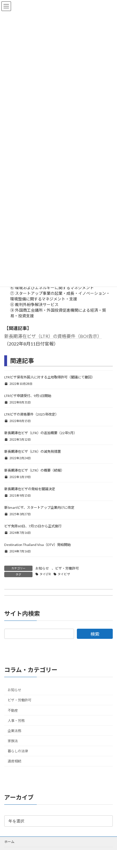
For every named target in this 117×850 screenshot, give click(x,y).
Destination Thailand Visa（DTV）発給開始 (37, 545)
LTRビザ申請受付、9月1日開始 (27, 396)
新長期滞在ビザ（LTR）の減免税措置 (32, 451)
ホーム (9, 842)
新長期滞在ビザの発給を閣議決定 (29, 489)
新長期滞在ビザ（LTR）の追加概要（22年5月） (40, 433)
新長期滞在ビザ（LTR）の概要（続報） (34, 470)
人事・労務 (16, 721)
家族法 (13, 741)
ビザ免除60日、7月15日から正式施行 (33, 526)
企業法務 (14, 731)
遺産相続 (14, 761)
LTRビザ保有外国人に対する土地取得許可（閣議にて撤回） (49, 377)
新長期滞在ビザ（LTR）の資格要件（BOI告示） (53, 336)
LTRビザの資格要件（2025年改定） (31, 414)
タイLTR (45, 574)
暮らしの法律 (18, 751)
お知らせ (42, 568)
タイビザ (64, 574)
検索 (94, 634)
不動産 (13, 710)
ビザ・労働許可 (67, 568)
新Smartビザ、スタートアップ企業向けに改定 (39, 507)
